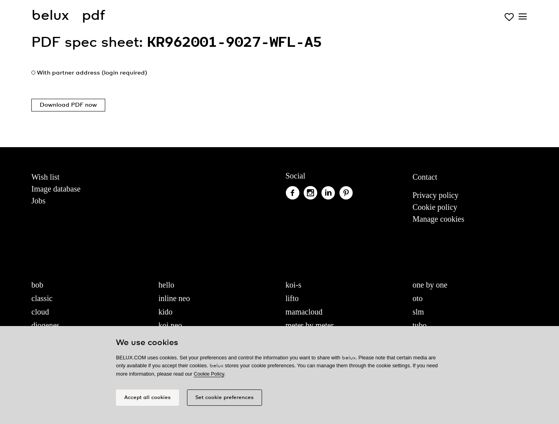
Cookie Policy (209, 374)
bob (37, 284)
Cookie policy (435, 207)
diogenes (45, 325)
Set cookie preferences (224, 397)
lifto (292, 298)
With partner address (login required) (92, 73)
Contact (425, 177)
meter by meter (309, 325)
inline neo (174, 298)
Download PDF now (68, 105)
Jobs (38, 200)
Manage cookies (439, 219)
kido (165, 311)
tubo (420, 325)
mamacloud (303, 311)
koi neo (170, 325)
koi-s (293, 284)
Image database (56, 188)
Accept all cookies (147, 397)
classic (41, 298)
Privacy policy (436, 195)
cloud (40, 311)
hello (166, 284)
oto (418, 298)
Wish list (45, 177)
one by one (430, 284)
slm (418, 311)
